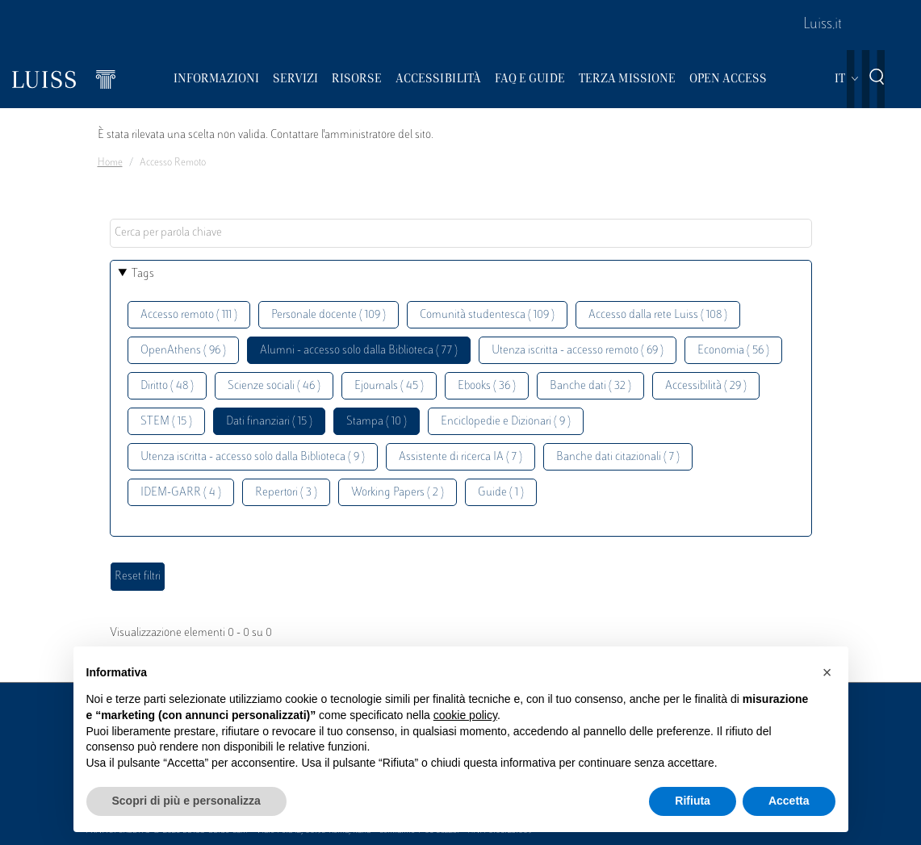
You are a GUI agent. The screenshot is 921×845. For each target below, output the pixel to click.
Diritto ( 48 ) (167, 386)
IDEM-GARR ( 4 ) (180, 493)
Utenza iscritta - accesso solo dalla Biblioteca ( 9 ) (252, 457)
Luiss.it (822, 25)
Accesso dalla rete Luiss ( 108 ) (657, 315)
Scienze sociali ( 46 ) (274, 386)
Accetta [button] (789, 800)
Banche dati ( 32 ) (590, 386)
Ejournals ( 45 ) (389, 386)
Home (110, 163)
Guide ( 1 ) (501, 493)
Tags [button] (143, 274)
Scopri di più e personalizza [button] (186, 800)
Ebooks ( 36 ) (487, 386)
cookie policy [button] (465, 715)
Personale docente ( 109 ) (328, 315)
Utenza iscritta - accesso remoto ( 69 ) (578, 351)
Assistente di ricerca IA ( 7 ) (460, 457)
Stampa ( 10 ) (376, 422)
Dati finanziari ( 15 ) (269, 422)
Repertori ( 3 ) (286, 493)
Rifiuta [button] (692, 800)
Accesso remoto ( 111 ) (188, 315)
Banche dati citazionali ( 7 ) (618, 457)
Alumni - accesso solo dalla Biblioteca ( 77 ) (359, 351)
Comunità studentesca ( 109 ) (487, 315)
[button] (827, 672)
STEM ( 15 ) (166, 422)
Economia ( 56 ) (733, 351)
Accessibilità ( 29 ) (706, 386)
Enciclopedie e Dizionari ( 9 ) (506, 422)
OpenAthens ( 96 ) (183, 351)
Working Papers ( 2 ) (397, 493)
